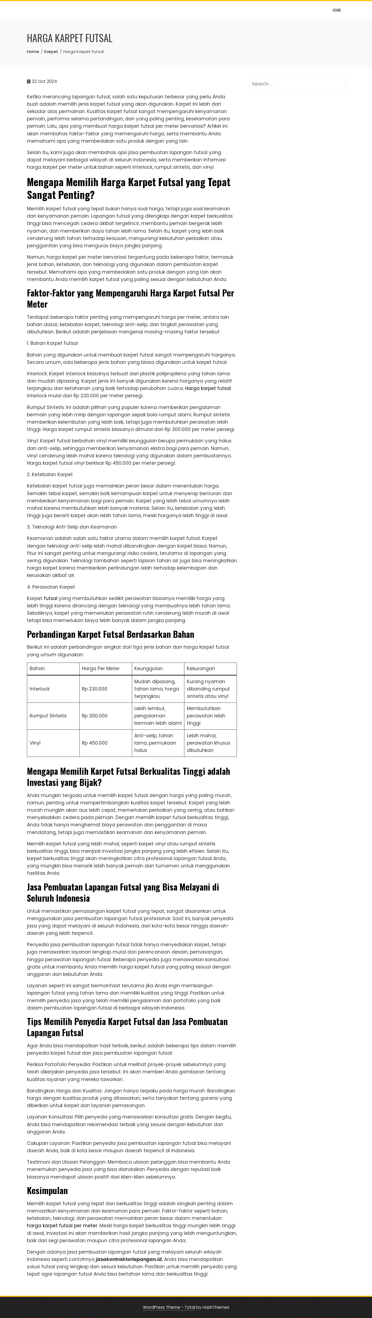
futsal (50, 598)
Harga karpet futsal (208, 388)
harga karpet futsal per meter (62, 1225)
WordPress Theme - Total (169, 1307)
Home (337, 10)
